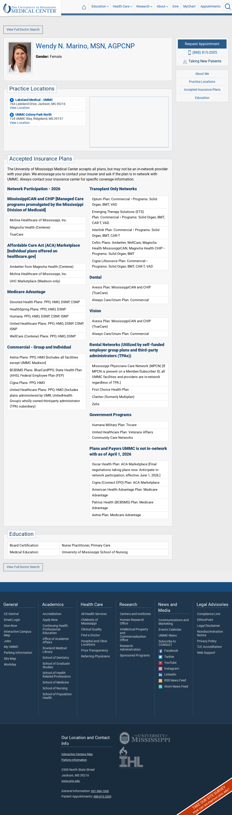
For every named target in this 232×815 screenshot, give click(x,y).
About (161, 6)
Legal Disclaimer (208, 626)
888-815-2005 (102, 796)
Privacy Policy (207, 641)
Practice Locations (202, 82)
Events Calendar (170, 630)
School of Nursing (55, 688)
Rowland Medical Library (55, 650)
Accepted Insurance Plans (202, 90)
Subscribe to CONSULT (167, 643)
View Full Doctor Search (23, 30)
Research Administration (130, 648)
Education (99, 6)
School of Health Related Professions (57, 674)
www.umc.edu (70, 781)
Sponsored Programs (135, 655)
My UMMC (11, 647)
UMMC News (168, 635)
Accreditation (52, 614)
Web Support (206, 653)
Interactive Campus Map (17, 633)
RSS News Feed (172, 680)
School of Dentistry (56, 658)
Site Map (10, 659)
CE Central (11, 614)
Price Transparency (94, 650)
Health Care (121, 6)
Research (143, 6)
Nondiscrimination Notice (210, 633)
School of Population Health (57, 696)
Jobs (7, 641)
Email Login (12, 620)
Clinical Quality (91, 629)
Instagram (169, 669)
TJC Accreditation (209, 647)
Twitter (166, 657)
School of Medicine (56, 682)
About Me (202, 74)
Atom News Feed (173, 686)
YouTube (167, 663)
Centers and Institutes (135, 614)
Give (175, 6)
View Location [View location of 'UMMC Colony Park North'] (20, 123)
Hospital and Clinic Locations (94, 643)
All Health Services (94, 614)
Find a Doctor (90, 635)
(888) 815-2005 (204, 52)
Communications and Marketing (174, 622)
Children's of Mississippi (89, 621)
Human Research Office (132, 621)
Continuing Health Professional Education (55, 629)
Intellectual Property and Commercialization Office (134, 635)
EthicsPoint (205, 620)
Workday (10, 664)
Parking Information (18, 653)
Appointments (210, 6)
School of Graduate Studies (56, 665)
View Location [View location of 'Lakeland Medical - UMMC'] (20, 108)
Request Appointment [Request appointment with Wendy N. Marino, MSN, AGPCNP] (202, 44)
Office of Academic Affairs (56, 640)
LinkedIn (167, 674)
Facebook (168, 651)
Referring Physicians (95, 656)
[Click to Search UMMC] (228, 6)
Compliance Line (208, 614)
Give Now (10, 626)
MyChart (189, 6)
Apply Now (50, 620)
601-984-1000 (100, 791)
